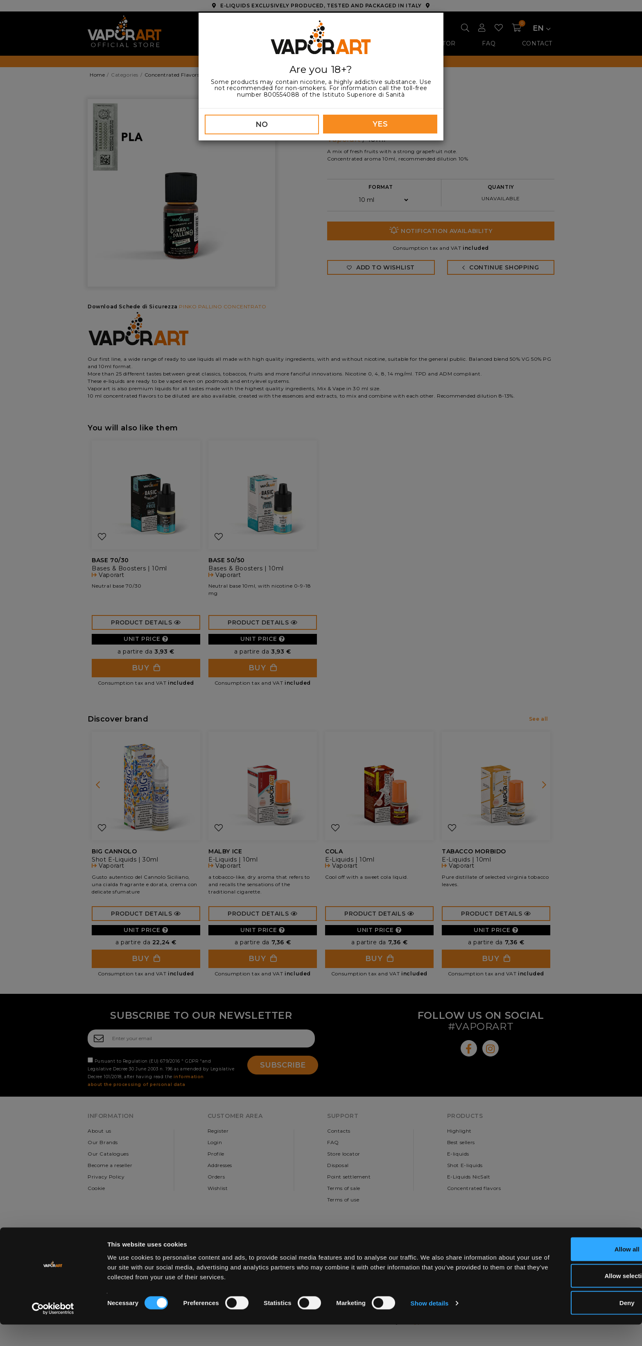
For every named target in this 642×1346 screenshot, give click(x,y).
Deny (573, 1324)
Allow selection (573, 1297)
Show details (430, 1324)
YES (380, 124)
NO (261, 124)
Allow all (573, 1270)
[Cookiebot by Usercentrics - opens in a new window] (53, 1330)
